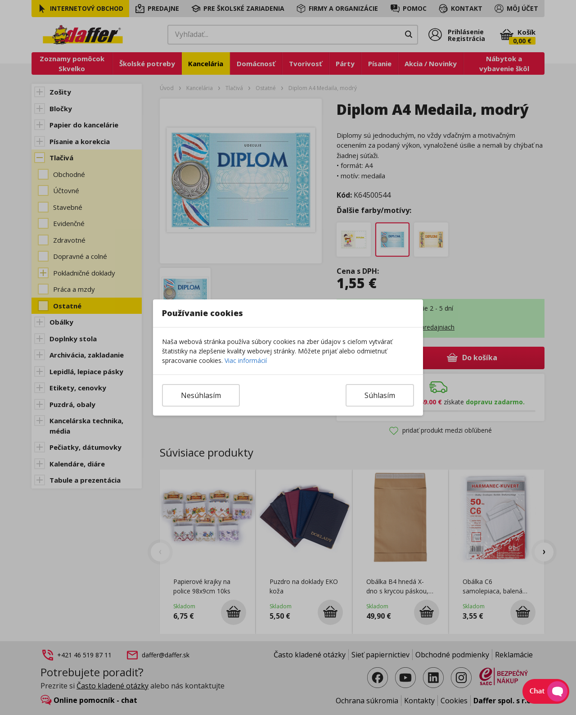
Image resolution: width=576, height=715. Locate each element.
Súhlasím (379, 395)
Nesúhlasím (201, 395)
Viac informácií (246, 360)
